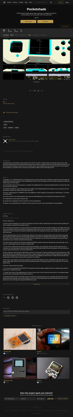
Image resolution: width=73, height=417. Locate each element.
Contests (21, 2)
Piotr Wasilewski (42, 353)
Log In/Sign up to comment (9, 315)
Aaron (6, 382)
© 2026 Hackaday (36, 413)
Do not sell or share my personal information (59, 410)
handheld (10, 127)
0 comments (16, 218)
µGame (39, 380)
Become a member (24, 395)
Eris (36, 17)
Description (6, 35)
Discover (15, 2)
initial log (5, 216)
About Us (7, 410)
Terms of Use (31, 410)
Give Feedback (24, 410)
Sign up (61, 2)
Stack (26, 2)
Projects (9, 2)
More (31, 2)
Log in (67, 2)
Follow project (28, 21)
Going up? (36, 407)
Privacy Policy (38, 410)
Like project (45, 21)
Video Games (12, 139)
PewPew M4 (7, 351)
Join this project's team (8, 103)
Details (12, 35)
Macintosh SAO (8, 380)
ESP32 (5, 127)
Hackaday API (45, 410)
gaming (16, 127)
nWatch (39, 351)
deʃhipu (6, 353)
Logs (29, 35)
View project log (36, 284)
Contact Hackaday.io (15, 410)
